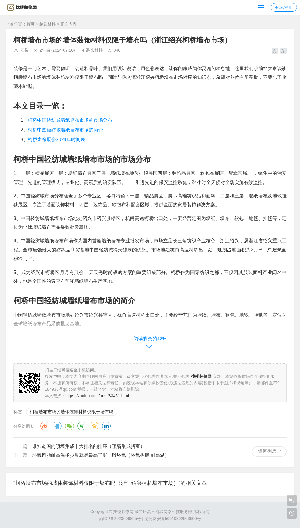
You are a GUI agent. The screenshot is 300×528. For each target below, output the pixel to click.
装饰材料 (47, 24)
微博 (44, 426)
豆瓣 (81, 426)
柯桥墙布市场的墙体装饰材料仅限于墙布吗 (71, 411)
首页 (30, 24)
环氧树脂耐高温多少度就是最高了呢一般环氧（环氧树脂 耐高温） (100, 455)
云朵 (24, 50)
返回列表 (267, 451)
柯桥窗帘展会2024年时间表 (56, 139)
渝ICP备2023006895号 (120, 518)
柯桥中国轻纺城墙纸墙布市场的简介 (65, 129)
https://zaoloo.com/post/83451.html (97, 395)
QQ (57, 426)
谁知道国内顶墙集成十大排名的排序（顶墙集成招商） (88, 446)
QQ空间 (94, 426)
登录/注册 (284, 7)
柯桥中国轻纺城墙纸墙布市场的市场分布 (70, 120)
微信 (69, 426)
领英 (106, 426)
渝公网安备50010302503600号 (172, 518)
